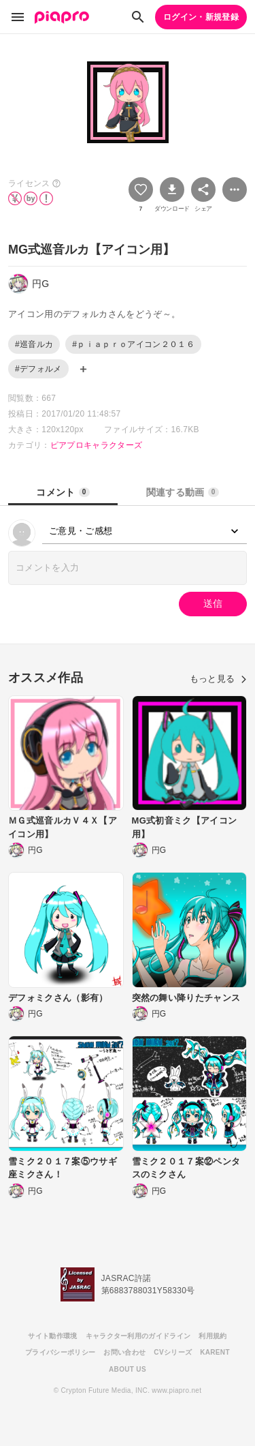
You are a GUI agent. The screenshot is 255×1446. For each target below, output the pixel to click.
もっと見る (218, 679)
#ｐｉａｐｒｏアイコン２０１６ (133, 344)
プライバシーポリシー (60, 1352)
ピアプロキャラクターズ (96, 445)
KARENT (215, 1352)
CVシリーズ (173, 1352)
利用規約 (212, 1336)
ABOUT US (127, 1369)
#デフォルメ (38, 369)
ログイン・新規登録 (201, 17)
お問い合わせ (124, 1352)
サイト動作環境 (52, 1336)
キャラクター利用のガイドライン (138, 1336)
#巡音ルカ (34, 344)
